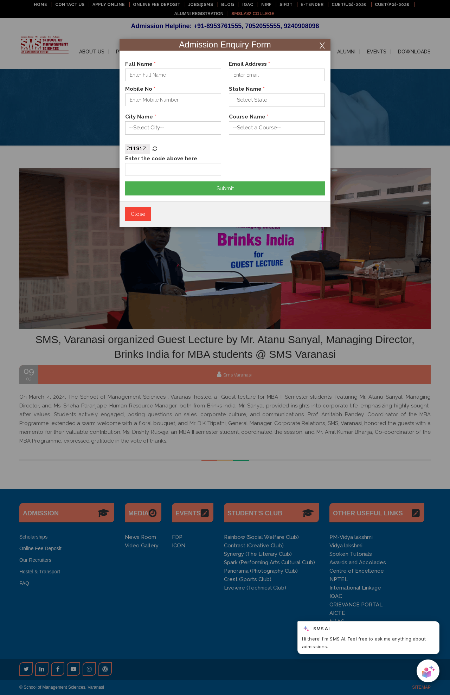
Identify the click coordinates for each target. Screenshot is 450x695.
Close (138, 214)
